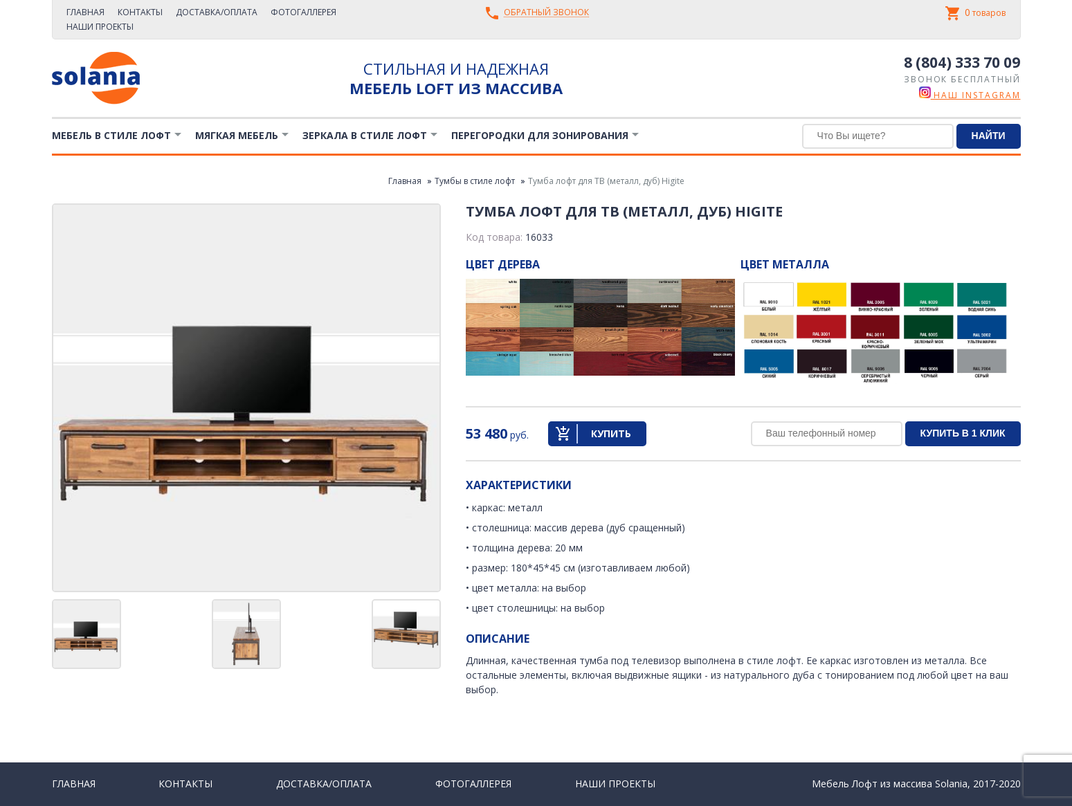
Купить (611, 433)
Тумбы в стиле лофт (475, 181)
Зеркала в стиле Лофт (364, 135)
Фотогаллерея (303, 12)
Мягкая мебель (236, 135)
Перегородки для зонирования (539, 135)
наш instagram (970, 95)
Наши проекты (100, 27)
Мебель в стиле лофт (111, 135)
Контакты (140, 12)
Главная (85, 12)
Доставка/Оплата (216, 12)
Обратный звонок (546, 12)
